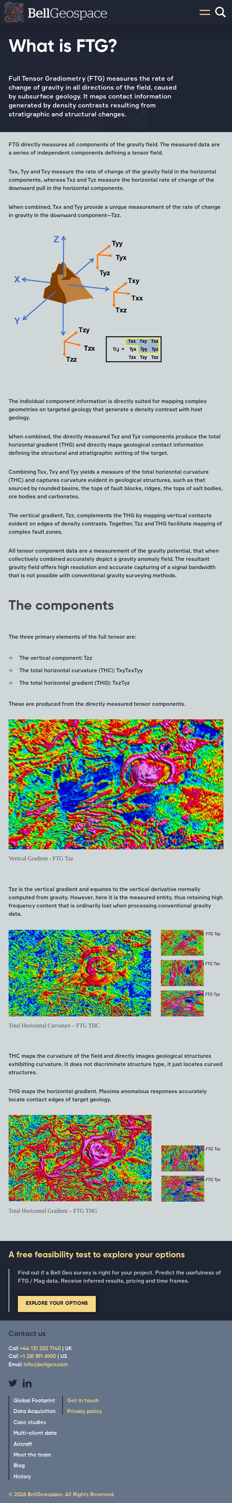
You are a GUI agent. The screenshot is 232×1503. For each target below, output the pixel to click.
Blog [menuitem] (19, 1465)
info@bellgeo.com (46, 1364)
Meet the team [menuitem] (32, 1455)
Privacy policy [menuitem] (84, 1411)
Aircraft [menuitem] (23, 1444)
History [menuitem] (22, 1476)
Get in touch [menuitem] (83, 1400)
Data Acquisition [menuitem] (35, 1411)
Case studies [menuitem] (30, 1422)
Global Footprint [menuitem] (34, 1400)
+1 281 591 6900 (38, 1356)
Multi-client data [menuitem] (35, 1433)
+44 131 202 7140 (40, 1348)
